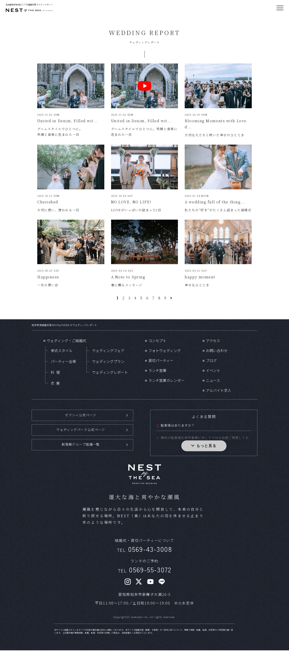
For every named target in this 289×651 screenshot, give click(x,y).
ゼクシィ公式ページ (80, 416)
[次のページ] (171, 299)
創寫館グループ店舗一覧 (80, 445)
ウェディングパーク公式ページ (80, 430)
